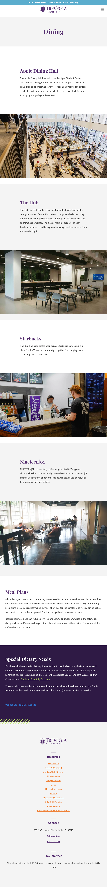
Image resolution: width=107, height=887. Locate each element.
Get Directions (53, 836)
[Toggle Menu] (102, 9)
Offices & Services (53, 776)
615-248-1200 (53, 841)
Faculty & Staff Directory (53, 772)
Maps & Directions (53, 789)
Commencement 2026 (56, 2)
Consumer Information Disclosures (53, 810)
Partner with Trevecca (53, 797)
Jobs (53, 784)
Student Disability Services (35, 679)
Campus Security (53, 780)
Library (53, 793)
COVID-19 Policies (53, 802)
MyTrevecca (53, 763)
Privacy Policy (53, 806)
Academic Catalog (53, 767)
